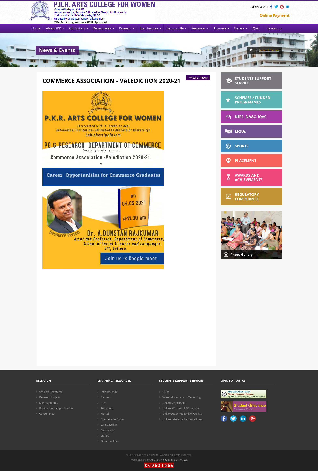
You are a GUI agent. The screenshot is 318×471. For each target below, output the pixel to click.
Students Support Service (253, 80)
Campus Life (175, 28)
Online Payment (274, 15)
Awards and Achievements (249, 177)
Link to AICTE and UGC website (180, 408)
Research (125, 28)
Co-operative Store (112, 419)
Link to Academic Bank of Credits (182, 414)
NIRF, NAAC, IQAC (250, 116)
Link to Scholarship (173, 403)
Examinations (149, 28)
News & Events (269, 50)
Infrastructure (109, 392)
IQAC (255, 28)
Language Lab (109, 424)
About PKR (53, 28)
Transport (107, 408)
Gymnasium (108, 430)
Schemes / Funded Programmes (252, 99)
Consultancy (46, 414)
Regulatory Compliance (247, 196)
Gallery (239, 28)
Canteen (106, 397)
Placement (245, 160)
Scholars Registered (51, 392)
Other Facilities (110, 441)
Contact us (274, 28)
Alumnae (220, 28)
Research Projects (49, 397)
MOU (240, 131)
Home (36, 28)
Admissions (77, 28)
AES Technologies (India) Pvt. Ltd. (169, 459)
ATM (103, 403)
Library (105, 435)
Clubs (165, 392)
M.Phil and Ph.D (48, 403)
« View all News (198, 77)
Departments (102, 28)
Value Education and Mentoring (181, 397)
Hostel (105, 414)
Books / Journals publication (56, 408)
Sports (241, 146)
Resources (198, 28)
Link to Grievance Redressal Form (182, 419)
